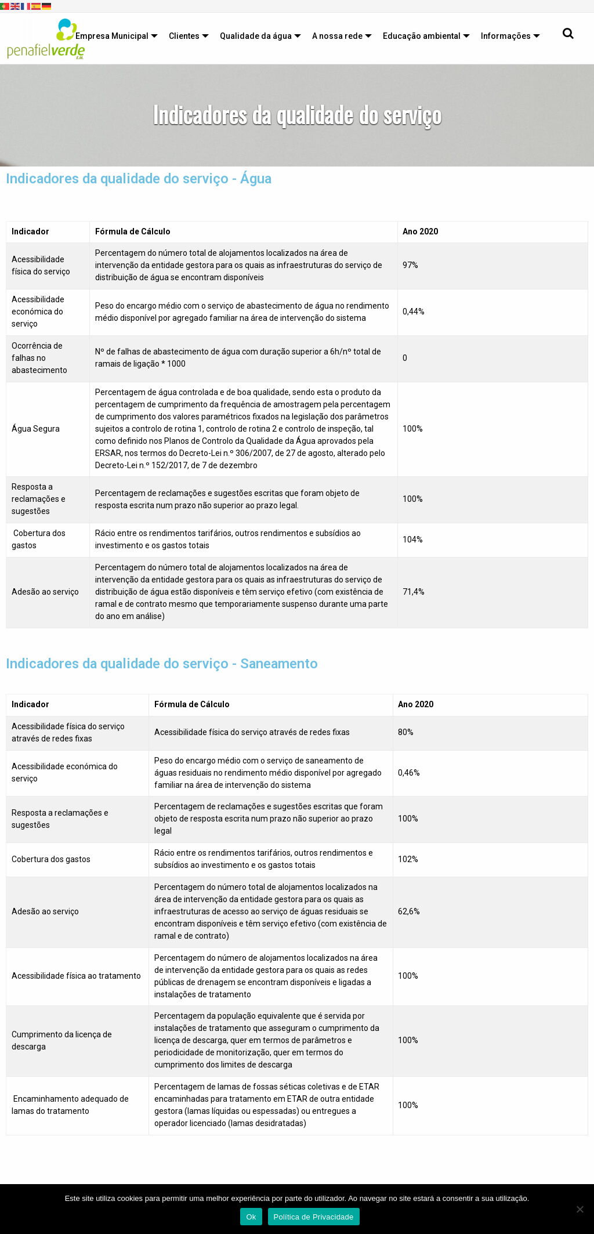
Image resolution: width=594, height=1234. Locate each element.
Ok (251, 1217)
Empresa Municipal (111, 36)
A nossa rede (337, 36)
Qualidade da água (256, 36)
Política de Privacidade (314, 1217)
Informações (506, 36)
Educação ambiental (422, 36)
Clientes (184, 36)
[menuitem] (114, 36)
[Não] (579, 1209)
